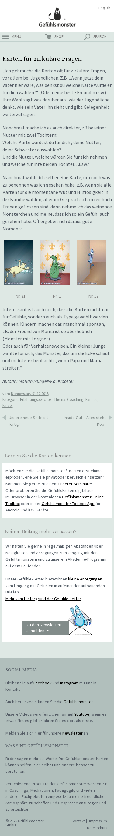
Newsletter (72, 733)
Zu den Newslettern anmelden (59, 628)
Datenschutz (97, 828)
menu (16, 36)
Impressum (98, 821)
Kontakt (78, 821)
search (100, 36)
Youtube (81, 714)
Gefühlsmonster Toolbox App (68, 503)
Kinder (7, 405)
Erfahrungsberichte (35, 399)
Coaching (75, 399)
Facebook (42, 683)
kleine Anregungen (85, 579)
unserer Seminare (74, 484)
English (104, 8)
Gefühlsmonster (57, 16)
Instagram (69, 683)
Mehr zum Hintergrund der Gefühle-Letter (43, 598)
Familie (91, 399)
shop (59, 36)
